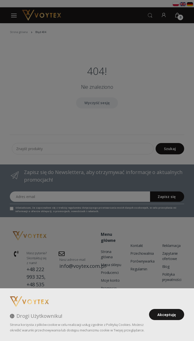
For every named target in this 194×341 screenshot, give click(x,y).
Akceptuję (166, 314)
